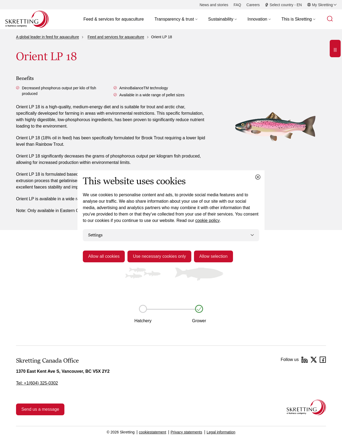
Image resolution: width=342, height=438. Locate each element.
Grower (199, 320)
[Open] (335, 48)
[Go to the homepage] (306, 407)
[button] (176, 19)
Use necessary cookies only (159, 256)
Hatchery (142, 320)
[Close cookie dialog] (258, 177)
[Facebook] (323, 359)
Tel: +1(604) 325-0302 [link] (37, 383)
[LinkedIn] (304, 359)
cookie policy (207, 220)
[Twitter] (313, 359)
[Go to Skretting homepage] (27, 19)
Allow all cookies (103, 256)
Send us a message (40, 409)
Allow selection (213, 256)
